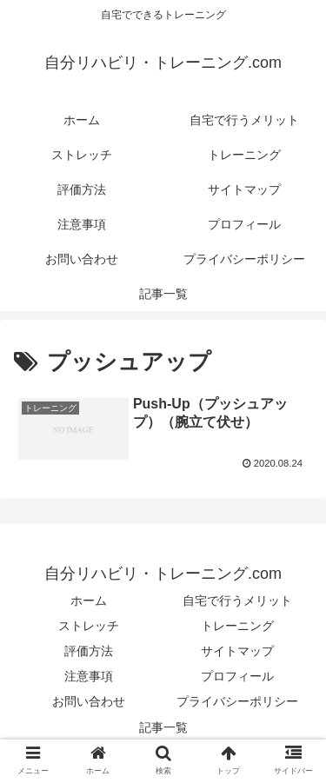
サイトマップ (237, 651)
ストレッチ (88, 626)
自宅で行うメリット (237, 600)
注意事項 (88, 676)
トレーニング (237, 626)
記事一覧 (163, 727)
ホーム (88, 600)
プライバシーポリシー (237, 701)
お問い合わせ (88, 701)
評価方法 (88, 651)
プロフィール (237, 676)
